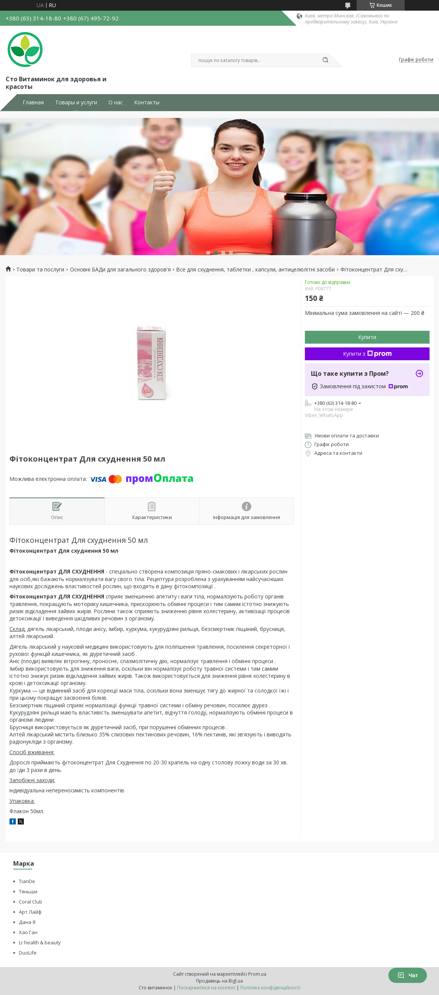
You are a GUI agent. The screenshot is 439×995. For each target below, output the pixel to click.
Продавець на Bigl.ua (219, 981)
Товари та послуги (40, 269)
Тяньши (28, 891)
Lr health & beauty (40, 942)
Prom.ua (257, 974)
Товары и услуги (76, 102)
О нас (115, 102)
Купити (367, 337)
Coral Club (30, 901)
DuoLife (28, 952)
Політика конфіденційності (270, 987)
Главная (33, 102)
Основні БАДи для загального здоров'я (120, 269)
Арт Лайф (30, 911)
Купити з (367, 353)
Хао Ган (28, 932)
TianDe (27, 881)
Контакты (146, 102)
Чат (407, 975)
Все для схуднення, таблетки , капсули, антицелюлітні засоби (255, 269)
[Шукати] (325, 60)
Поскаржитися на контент (206, 987)
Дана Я (27, 922)
